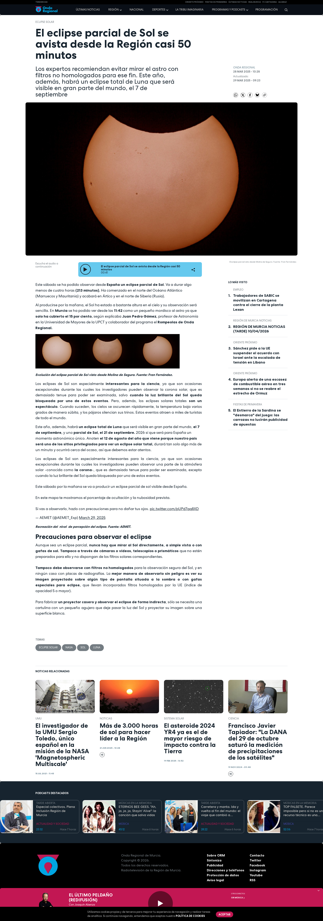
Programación (266, 9)
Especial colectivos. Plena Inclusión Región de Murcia (55, 811)
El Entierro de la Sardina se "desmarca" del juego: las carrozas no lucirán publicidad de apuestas (260, 417)
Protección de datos (223, 875)
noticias (106, 718)
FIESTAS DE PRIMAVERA (216, 2)
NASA (69, 647)
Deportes (158, 9)
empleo (238, 289)
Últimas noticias (88, 9)
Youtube (256, 875)
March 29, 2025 (92, 517)
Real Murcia (254, 2)
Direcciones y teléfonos (225, 870)
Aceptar (225, 914)
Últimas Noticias (237, 2)
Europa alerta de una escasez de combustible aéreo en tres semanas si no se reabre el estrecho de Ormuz (260, 386)
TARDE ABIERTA (45, 803)
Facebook (257, 865)
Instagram (258, 870)
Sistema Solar (174, 718)
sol (83, 647)
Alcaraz (282, 2)
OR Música (238, 897)
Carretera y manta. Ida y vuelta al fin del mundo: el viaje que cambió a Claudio (220, 811)
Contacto (257, 855)
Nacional (137, 9)
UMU (38, 718)
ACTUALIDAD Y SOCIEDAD (52, 824)
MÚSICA (124, 824)
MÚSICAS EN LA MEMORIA (135, 803)
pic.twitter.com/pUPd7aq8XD (174, 508)
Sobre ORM (216, 855)
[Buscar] (285, 9)
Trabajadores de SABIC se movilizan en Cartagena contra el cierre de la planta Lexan (258, 302)
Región (113, 9)
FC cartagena (269, 2)
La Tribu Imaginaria (190, 9)
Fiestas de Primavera (247, 404)
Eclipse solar (44, 22)
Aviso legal (215, 880)
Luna (96, 647)
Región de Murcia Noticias (252, 320)
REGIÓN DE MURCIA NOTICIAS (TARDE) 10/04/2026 (259, 329)
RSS (252, 880)
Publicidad (215, 865)
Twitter (255, 860)
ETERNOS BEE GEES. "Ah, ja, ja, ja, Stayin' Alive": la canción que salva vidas (137, 811)
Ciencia (233, 718)
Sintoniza (214, 860)
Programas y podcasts (228, 9)
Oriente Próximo (194, 2)
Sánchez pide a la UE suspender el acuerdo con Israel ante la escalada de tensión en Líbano (256, 355)
